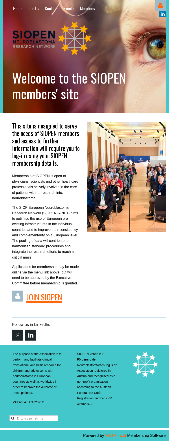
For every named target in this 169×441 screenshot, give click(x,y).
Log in (160, 5)
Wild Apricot (115, 435)
